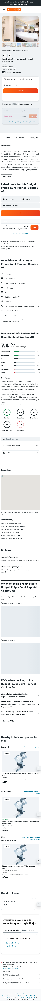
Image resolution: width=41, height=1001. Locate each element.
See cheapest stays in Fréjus (32, 792)
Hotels (19, 994)
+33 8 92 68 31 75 (9, 69)
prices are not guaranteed (10, 968)
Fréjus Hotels (31, 998)
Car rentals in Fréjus (12, 943)
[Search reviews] (22, 438)
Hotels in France (6, 996)
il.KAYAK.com (10, 994)
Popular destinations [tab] (30, 930)
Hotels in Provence (8, 998)
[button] (38, 3)
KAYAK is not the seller (21, 975)
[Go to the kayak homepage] (14, 9)
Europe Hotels (27, 994)
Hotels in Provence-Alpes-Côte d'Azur (25, 996)
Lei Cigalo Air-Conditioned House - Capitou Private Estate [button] (20, 774)
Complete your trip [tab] (12, 930)
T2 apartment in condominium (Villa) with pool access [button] (18, 867)
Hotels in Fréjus (11, 946)
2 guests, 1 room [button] (10, 85)
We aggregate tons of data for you (21, 978)
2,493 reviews (17, 72)
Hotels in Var (21, 998)
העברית (24, 4)
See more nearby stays (32, 747)
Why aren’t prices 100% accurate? (21, 982)
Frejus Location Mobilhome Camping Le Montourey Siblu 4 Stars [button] (20, 822)
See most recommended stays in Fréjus (31, 838)
